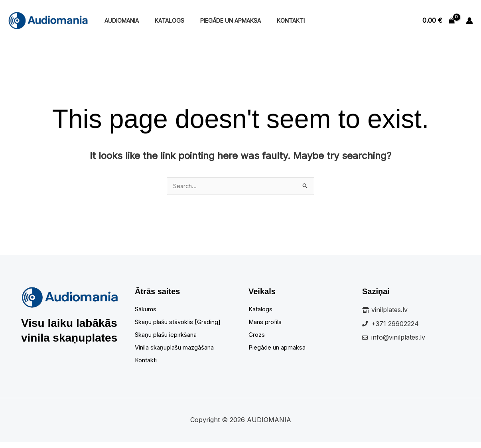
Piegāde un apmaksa (219, 20)
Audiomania (119, 20)
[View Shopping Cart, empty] (438, 21)
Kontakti (275, 20)
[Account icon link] (469, 20)
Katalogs (162, 20)
